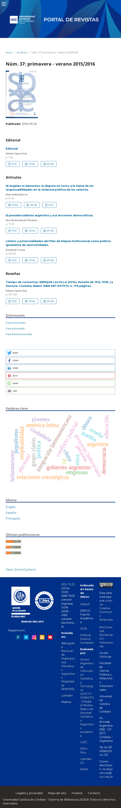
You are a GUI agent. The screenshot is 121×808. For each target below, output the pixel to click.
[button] (60, 352)
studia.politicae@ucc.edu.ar (106, 772)
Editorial (12, 148)
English (11, 507)
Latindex (67, 695)
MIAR (84, 769)
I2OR (83, 628)
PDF (14, 163)
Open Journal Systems (21, 569)
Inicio (9, 52)
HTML (31, 163)
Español (11, 512)
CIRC (83, 742)
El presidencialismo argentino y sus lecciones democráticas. (50, 215)
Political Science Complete (87, 638)
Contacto (94, 793)
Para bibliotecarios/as (19, 334)
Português (13, 518)
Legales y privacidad (29, 793)
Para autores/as (15, 328)
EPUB (50, 163)
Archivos (22, 52)
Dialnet (85, 604)
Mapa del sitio (57, 793)
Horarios (77, 793)
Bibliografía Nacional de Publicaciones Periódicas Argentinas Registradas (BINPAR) (68, 666)
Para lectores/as (15, 322)
